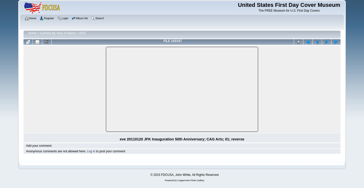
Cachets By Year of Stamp (58, 33)
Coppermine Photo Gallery (190, 180)
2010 (82, 33)
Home (33, 33)
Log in (91, 151)
